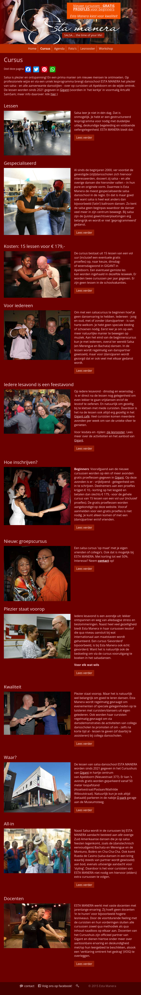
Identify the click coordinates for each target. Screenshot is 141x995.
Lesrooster (87, 49)
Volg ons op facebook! (55, 986)
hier (53, 94)
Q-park (121, 798)
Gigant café (82, 416)
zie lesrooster (115, 432)
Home (32, 49)
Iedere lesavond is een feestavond (39, 384)
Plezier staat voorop (24, 609)
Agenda (59, 49)
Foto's (72, 49)
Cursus (45, 49)
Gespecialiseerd (20, 163)
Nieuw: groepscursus (25, 541)
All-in (9, 824)
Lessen (11, 106)
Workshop (106, 49)
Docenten (14, 898)
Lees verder (85, 137)
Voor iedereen (18, 305)
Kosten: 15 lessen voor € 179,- (34, 246)
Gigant (64, 90)
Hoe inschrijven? (20, 462)
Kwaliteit (12, 687)
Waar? (10, 757)
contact (103, 561)
